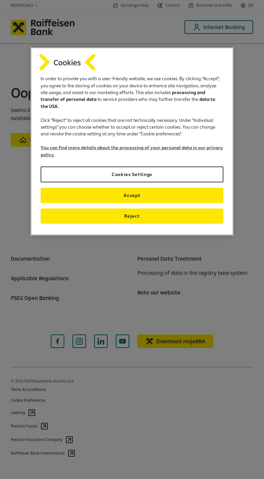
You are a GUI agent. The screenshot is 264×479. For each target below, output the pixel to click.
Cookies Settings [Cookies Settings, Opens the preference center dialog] (132, 174)
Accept (132, 195)
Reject (131, 216)
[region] (132, 141)
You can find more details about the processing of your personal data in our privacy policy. (132, 151)
